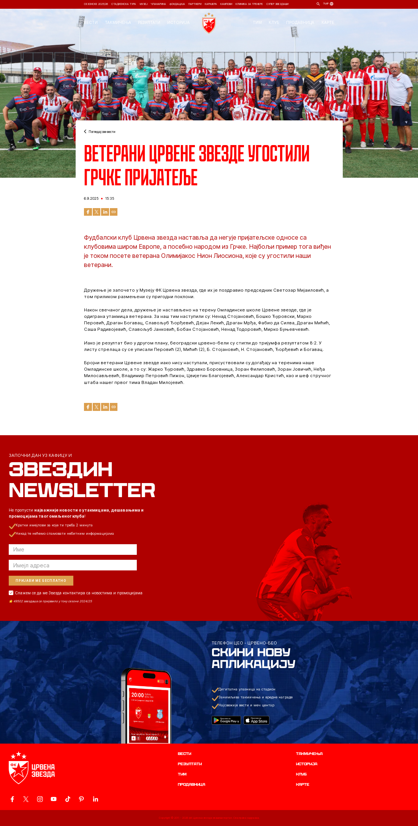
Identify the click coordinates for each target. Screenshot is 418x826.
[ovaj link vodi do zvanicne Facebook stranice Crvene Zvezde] (12, 799)
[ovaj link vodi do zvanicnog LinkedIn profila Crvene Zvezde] (95, 799)
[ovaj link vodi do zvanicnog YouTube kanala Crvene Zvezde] (53, 799)
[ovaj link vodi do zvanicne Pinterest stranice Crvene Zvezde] (81, 799)
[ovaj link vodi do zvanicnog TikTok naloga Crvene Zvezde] (67, 799)
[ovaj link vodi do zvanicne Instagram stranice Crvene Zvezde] (39, 799)
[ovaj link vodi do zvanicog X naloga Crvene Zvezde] (25, 799)
